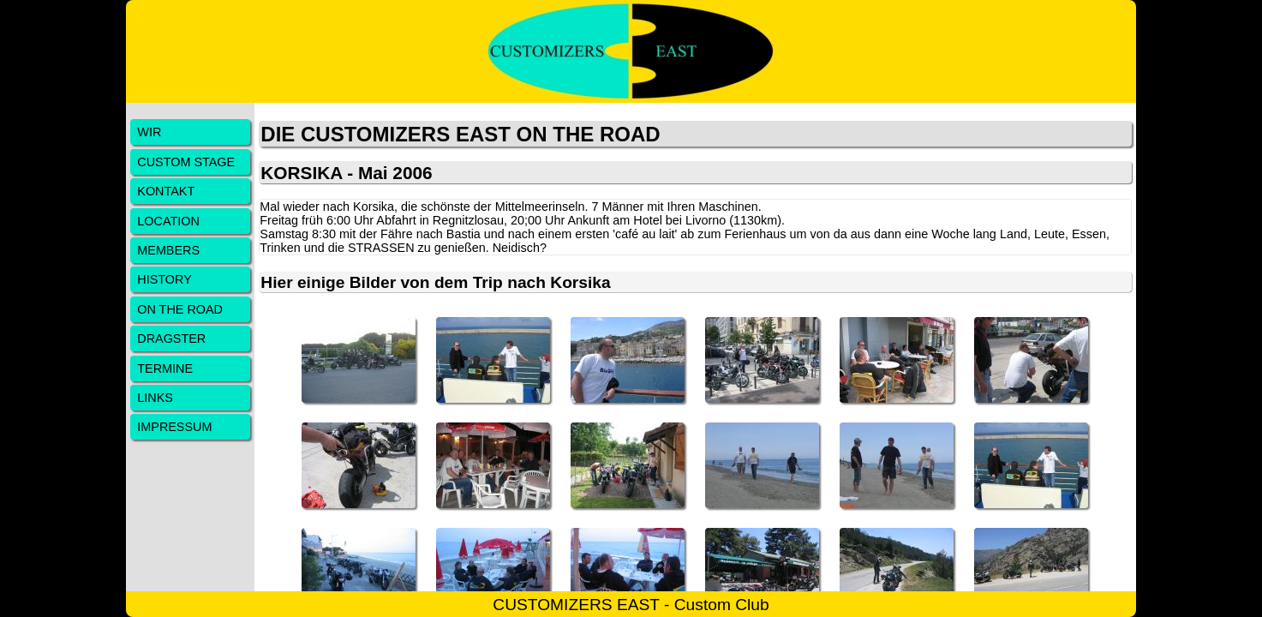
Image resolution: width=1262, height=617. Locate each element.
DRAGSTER (171, 338)
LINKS (155, 397)
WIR (149, 132)
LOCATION (168, 221)
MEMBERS (168, 250)
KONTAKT (165, 191)
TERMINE (165, 368)
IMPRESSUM (174, 427)
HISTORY (164, 279)
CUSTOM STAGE (186, 162)
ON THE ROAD (180, 309)
